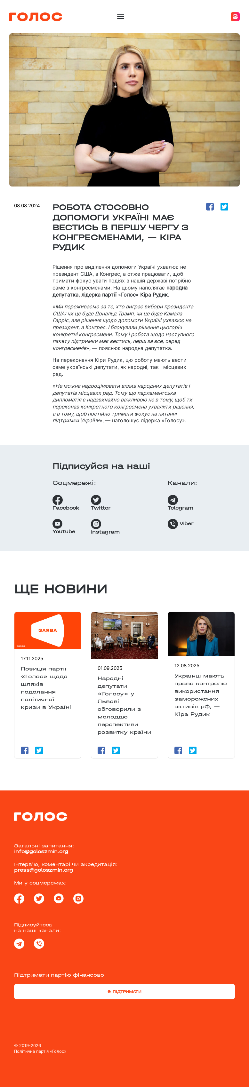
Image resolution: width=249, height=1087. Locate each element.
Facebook (65, 503)
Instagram (105, 527)
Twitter (100, 503)
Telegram (180, 503)
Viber (180, 524)
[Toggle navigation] (120, 16)
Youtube (63, 527)
